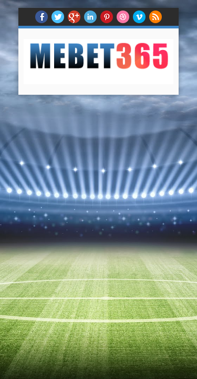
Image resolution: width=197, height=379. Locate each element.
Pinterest (106, 17)
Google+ (74, 17)
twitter (57, 17)
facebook (41, 17)
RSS (155, 17)
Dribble (123, 17)
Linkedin (90, 17)
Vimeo (139, 17)
